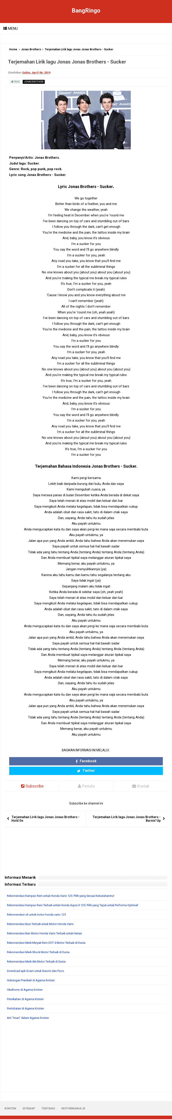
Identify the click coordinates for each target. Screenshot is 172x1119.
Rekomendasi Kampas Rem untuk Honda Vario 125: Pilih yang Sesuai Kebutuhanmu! (66, 886)
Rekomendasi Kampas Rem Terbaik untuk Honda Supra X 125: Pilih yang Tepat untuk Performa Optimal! (80, 896)
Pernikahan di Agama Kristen (27, 990)
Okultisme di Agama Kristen (26, 980)
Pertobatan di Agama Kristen (27, 999)
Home (13, 49)
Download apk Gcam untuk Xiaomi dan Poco (38, 961)
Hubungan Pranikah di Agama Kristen (33, 971)
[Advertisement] (86, 1047)
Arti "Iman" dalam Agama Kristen (30, 1008)
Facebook (65, 761)
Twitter (106, 761)
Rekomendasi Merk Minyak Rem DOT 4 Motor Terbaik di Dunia (50, 933)
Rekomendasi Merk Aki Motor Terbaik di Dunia (39, 952)
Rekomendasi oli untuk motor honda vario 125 (39, 905)
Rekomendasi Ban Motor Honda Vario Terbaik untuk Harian (48, 924)
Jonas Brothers (31, 49)
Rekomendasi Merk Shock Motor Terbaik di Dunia (41, 943)
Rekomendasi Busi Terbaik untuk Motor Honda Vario (43, 914)
